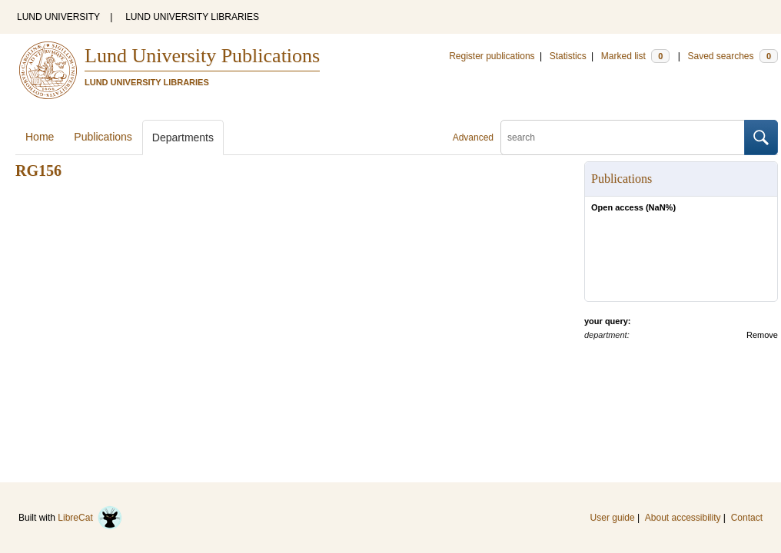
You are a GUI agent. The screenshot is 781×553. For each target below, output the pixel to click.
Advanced (473, 137)
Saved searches (732, 56)
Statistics (568, 56)
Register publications (491, 56)
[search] (622, 137)
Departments (183, 137)
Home (39, 137)
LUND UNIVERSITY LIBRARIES (192, 17)
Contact (747, 517)
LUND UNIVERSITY (58, 17)
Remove (762, 334)
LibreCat (90, 517)
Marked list (635, 56)
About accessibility (683, 517)
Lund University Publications (202, 56)
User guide (612, 517)
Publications (103, 137)
